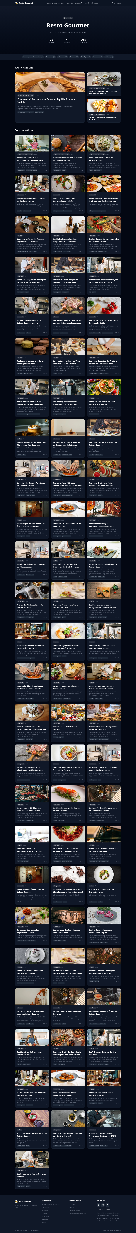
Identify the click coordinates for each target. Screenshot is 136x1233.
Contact (72, 1207)
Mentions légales (75, 1210)
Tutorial (86, 3)
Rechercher (116, 3)
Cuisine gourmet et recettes (55, 3)
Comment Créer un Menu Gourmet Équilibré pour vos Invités (107, 1213)
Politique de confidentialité (78, 1214)
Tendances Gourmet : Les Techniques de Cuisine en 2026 (108, 1221)
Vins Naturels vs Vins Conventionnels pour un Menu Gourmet (108, 1216)
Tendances (69, 3)
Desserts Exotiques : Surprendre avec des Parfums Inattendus (108, 1218)
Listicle (109, 57)
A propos (72, 1204)
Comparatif (97, 57)
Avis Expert (94, 3)
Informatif (78, 3)
